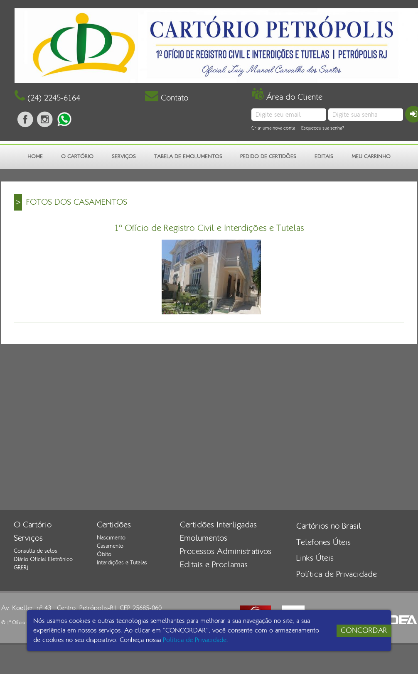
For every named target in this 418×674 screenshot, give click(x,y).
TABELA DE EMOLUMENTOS (188, 156)
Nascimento (111, 538)
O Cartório (33, 525)
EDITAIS (324, 156)
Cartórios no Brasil (328, 526)
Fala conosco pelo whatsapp (64, 119)
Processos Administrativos (225, 551)
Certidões (114, 525)
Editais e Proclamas (214, 565)
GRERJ (21, 568)
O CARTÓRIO (77, 156)
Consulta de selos (35, 551)
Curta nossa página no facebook (25, 119)
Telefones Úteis (323, 542)
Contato (166, 98)
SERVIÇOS (124, 156)
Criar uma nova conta (273, 127)
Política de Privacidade (336, 574)
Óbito (104, 554)
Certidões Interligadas (218, 525)
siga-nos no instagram (45, 119)
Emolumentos (203, 538)
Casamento (110, 546)
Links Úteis (315, 558)
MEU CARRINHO (371, 156)
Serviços (28, 538)
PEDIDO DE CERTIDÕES (268, 156)
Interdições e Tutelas (122, 563)
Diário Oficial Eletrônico (43, 559)
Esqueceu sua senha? (322, 127)
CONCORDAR (364, 631)
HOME (35, 156)
